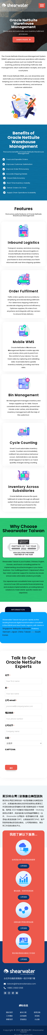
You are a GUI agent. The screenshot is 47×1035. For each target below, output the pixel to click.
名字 (7, 670)
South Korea (29, 631)
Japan (5, 631)
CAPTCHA (10, 745)
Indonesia (24, 628)
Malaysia (15, 628)
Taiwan (17, 631)
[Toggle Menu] (42, 6)
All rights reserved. (23, 1030)
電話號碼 (9, 708)
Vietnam (40, 628)
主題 (7, 733)
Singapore (7, 628)
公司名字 (9, 721)
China (11, 631)
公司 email (11, 695)
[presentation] (24, 753)
